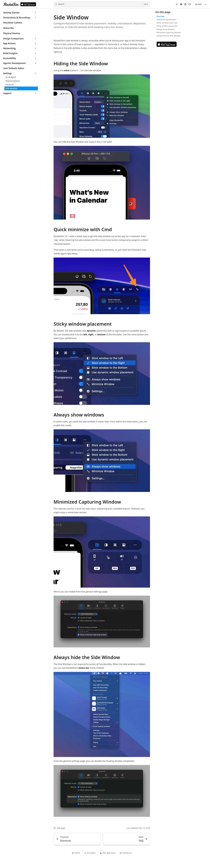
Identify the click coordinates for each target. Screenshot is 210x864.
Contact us (126, 853)
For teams (90, 853)
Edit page (59, 828)
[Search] (102, 4)
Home (76, 853)
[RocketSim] (11, 4)
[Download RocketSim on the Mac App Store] (28, 4)
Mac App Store (107, 853)
